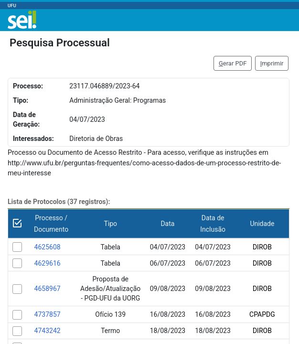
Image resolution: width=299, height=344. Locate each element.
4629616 (47, 263)
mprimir (272, 63)
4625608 (47, 247)
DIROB (262, 247)
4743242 (47, 330)
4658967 (47, 288)
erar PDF (233, 63)
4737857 (47, 314)
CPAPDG (262, 314)
